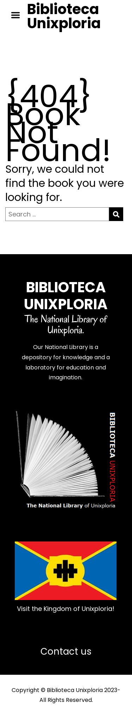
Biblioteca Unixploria (64, 16)
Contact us (66, 651)
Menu (18, 15)
